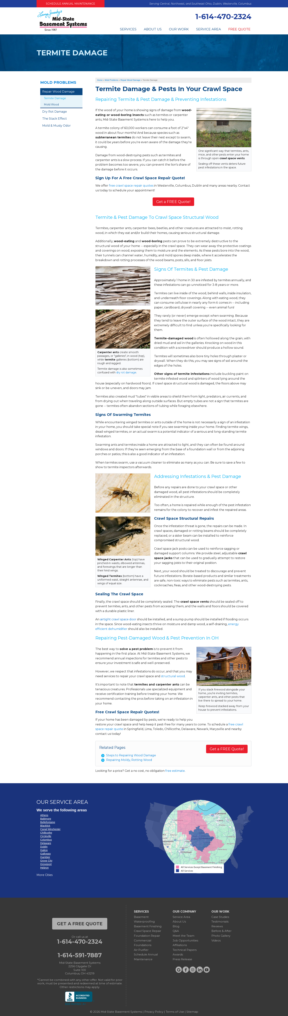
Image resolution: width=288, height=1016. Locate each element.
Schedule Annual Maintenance (70, 3)
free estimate (175, 771)
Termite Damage (55, 98)
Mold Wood (51, 104)
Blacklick (45, 825)
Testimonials (219, 921)
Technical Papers (185, 950)
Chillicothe (46, 832)
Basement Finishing (147, 926)
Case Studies (220, 917)
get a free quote (79, 923)
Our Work (179, 29)
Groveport (46, 864)
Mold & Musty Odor (56, 125)
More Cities (45, 875)
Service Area (208, 29)
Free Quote (239, 29)
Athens (44, 815)
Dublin (44, 846)
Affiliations (180, 945)
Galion (44, 850)
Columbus (46, 839)
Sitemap (192, 1011)
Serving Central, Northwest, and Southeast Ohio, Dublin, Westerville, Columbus (200, 3)
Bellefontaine (47, 822)
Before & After (221, 931)
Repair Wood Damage (58, 91)
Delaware (45, 843)
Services (128, 29)
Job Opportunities (185, 940)
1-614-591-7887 (80, 955)
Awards (178, 954)
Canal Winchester (50, 829)
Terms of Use (175, 1011)
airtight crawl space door (118, 619)
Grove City (46, 860)
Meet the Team (183, 935)
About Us (153, 29)
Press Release (182, 959)
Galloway (45, 853)
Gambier (45, 857)
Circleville (45, 836)
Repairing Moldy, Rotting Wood (129, 760)
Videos (216, 940)
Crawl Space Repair (147, 931)
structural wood (173, 676)
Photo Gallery (220, 935)
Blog (176, 926)
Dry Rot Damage (54, 111)
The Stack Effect (54, 118)
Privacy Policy (153, 1011)
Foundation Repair (147, 935)
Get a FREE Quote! (173, 201)
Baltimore (45, 818)
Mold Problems (58, 82)
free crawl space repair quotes (131, 185)
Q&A (176, 931)
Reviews (217, 926)
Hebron (44, 867)
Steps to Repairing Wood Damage (131, 755)
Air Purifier (141, 950)
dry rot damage (126, 372)
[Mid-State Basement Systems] (62, 30)
